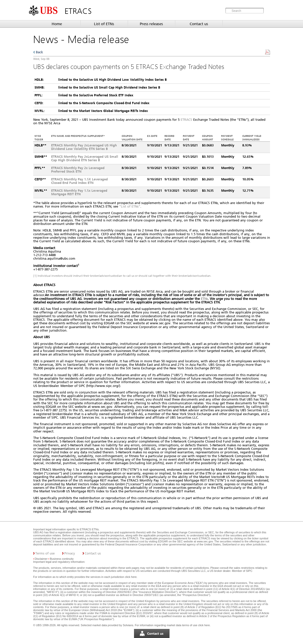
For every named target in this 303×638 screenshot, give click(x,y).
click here (131, 576)
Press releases (151, 24)
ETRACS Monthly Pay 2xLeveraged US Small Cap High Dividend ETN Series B (84, 158)
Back (39, 52)
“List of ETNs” (129, 206)
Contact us (199, 24)
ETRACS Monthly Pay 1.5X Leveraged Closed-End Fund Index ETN (79, 181)
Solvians (128, 625)
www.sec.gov (204, 541)
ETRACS (186, 120)
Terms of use (45, 553)
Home (57, 24)
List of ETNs (104, 24)
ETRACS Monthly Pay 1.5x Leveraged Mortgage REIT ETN (79, 192)
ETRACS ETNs (89, 529)
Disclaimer (41, 558)
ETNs (204, 299)
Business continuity (62, 558)
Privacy (69, 553)
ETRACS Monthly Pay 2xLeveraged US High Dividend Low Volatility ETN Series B (84, 147)
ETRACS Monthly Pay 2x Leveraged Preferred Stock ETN (78, 169)
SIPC (249, 570)
